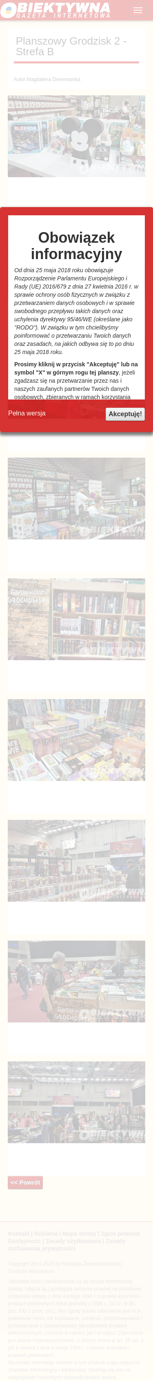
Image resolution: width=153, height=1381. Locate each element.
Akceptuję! (125, 414)
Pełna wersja (27, 413)
